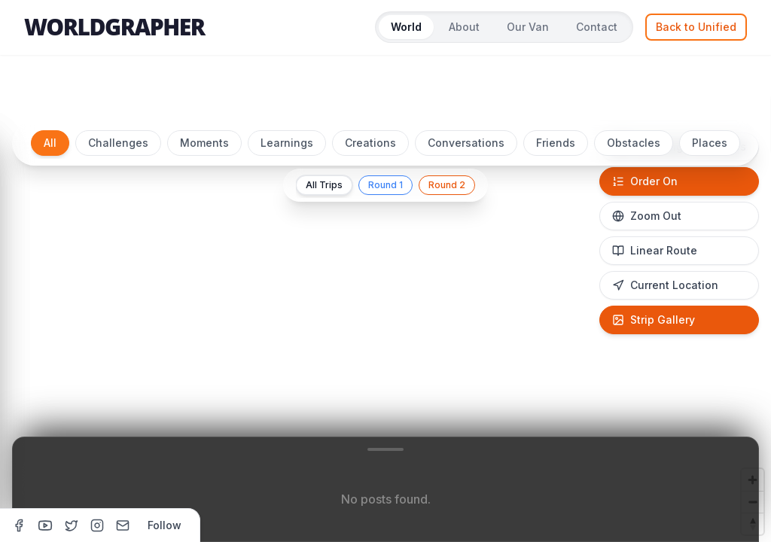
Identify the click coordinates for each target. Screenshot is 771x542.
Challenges (118, 142)
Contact (596, 26)
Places (709, 142)
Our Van (528, 26)
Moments (204, 142)
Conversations (466, 142)
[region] (385, 325)
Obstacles (633, 142)
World (406, 26)
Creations (370, 142)
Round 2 (446, 184)
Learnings (287, 142)
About (464, 26)
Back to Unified (696, 26)
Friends (555, 142)
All (50, 142)
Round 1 (385, 184)
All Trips (324, 184)
